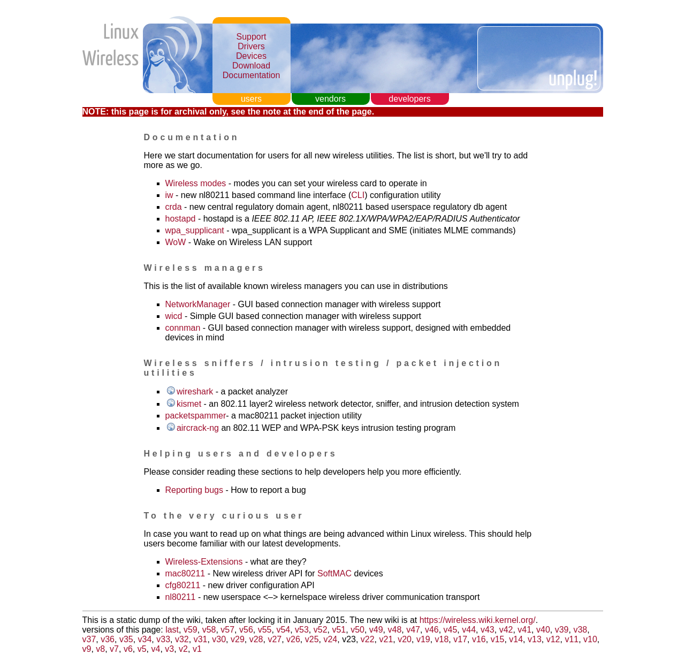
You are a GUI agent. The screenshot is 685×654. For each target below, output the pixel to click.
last (172, 629)
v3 (169, 648)
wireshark (195, 391)
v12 (553, 639)
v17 (460, 639)
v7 (114, 648)
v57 (227, 629)
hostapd (180, 218)
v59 (190, 629)
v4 (155, 648)
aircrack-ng (198, 427)
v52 (321, 629)
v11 (572, 639)
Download (251, 65)
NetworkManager (198, 304)
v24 (330, 639)
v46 (432, 629)
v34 (145, 639)
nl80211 (180, 597)
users (251, 98)
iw (169, 195)
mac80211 (185, 573)
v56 (246, 629)
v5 (142, 648)
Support (251, 36)
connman (183, 327)
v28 (256, 639)
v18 (442, 639)
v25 (312, 639)
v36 (108, 639)
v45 (451, 629)
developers (409, 98)
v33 (163, 639)
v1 (197, 648)
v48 (395, 629)
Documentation (251, 75)
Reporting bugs (194, 490)
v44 (469, 629)
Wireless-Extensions (204, 561)
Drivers (251, 46)
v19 (423, 639)
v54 (283, 629)
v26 (293, 639)
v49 (376, 629)
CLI (357, 195)
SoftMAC (334, 573)
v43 (487, 629)
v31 (201, 639)
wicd (173, 316)
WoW (175, 242)
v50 (357, 629)
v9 (87, 648)
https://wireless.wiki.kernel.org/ (478, 620)
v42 (506, 629)
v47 (413, 629)
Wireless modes (195, 183)
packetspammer (195, 415)
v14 (516, 639)
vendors (330, 98)
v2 (183, 648)
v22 (368, 639)
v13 (535, 639)
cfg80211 (183, 585)
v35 (126, 639)
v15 (498, 639)
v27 (274, 639)
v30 (219, 639)
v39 (562, 629)
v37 (89, 639)
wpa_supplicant (194, 230)
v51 (339, 629)
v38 (580, 629)
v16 (479, 639)
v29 (238, 639)
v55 (265, 629)
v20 (405, 639)
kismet (189, 403)
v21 (386, 639)
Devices (251, 55)
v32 (182, 639)
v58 (209, 629)
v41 (524, 629)
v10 (590, 639)
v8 (100, 648)
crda (173, 206)
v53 (302, 629)
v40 (543, 629)
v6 (128, 648)
